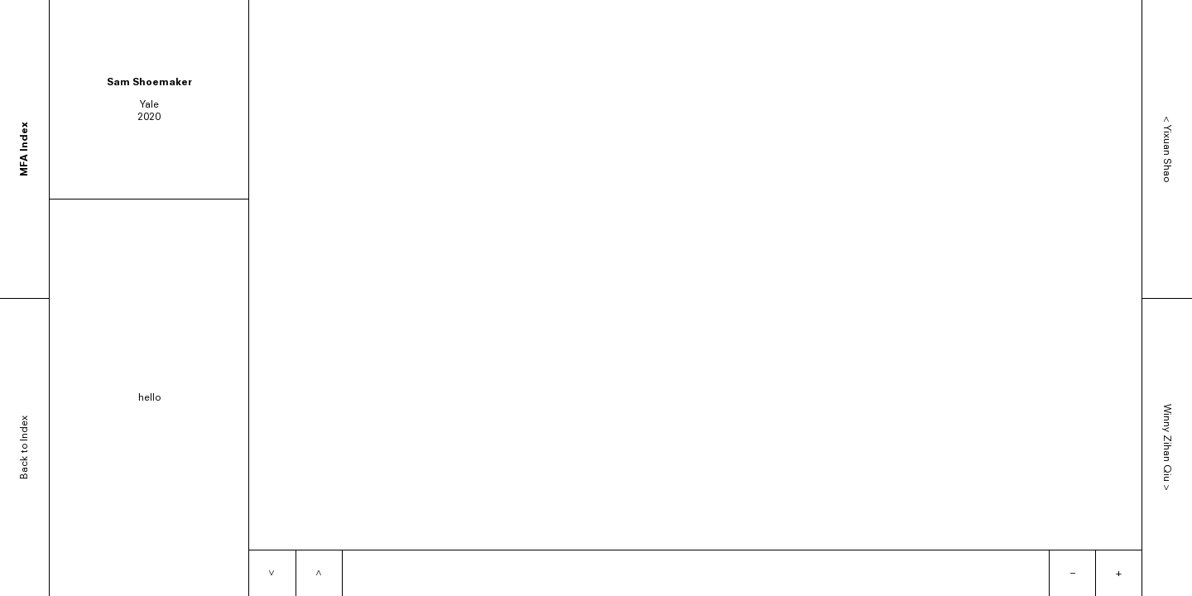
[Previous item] (319, 573)
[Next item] (272, 573)
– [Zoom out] (1072, 572)
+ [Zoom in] (1119, 572)
